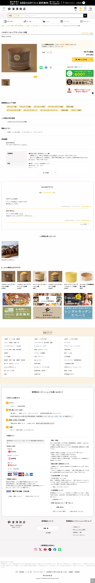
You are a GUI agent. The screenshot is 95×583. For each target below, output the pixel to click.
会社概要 (47, 532)
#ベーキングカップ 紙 (13, 110)
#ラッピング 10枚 (25, 106)
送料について (21, 413)
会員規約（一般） (77, 532)
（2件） (92, 33)
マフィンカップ (56, 25)
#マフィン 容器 (76, 110)
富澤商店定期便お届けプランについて (50, 413)
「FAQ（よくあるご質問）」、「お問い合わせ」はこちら (66, 511)
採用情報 (77, 572)
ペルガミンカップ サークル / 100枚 (16, 121)
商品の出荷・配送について (74, 67)
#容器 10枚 (64, 110)
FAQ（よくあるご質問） (78, 529)
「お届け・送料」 (58, 416)
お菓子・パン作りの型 (32, 25)
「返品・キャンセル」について (59, 487)
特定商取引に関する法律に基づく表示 (56, 572)
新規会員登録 (20, 406)
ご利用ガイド (75, 527)
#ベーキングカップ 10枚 (56, 106)
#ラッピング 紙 (11, 106)
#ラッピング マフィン (30, 110)
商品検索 (21, 572)
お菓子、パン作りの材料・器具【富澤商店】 (12, 25)
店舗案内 (70, 572)
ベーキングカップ (45, 25)
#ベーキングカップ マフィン (49, 110)
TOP (16, 572)
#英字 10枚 (70, 106)
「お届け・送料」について (14, 496)
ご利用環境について (56, 499)
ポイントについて (32, 413)
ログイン (12, 406)
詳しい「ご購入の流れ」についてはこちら (21, 430)
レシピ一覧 (29, 572)
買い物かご (13, 413)
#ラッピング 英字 (39, 106)
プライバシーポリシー (78, 535)
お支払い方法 (30, 423)
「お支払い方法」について (31, 496)
